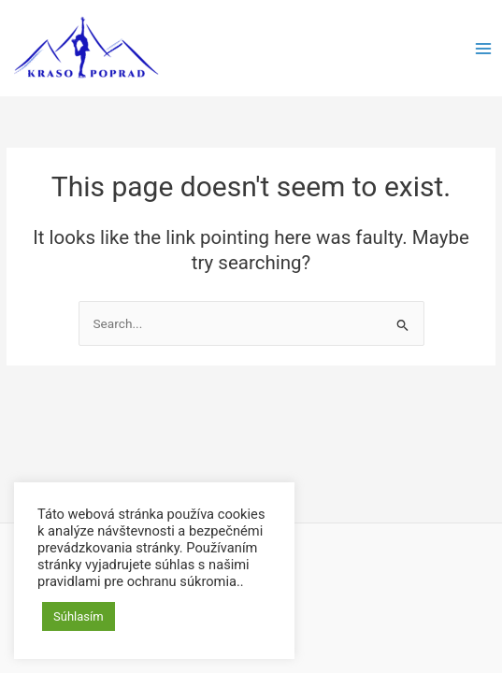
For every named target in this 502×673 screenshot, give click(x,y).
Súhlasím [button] (78, 616)
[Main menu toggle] (484, 48)
